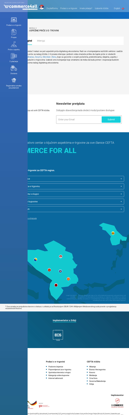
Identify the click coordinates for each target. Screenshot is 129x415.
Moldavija (93, 360)
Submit (111, 119)
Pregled (28, 40)
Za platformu (51, 9)
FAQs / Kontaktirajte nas (17, 363)
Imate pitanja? (85, 9)
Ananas (31, 57)
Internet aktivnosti (18, 194)
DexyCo (38, 57)
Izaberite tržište (101, 9)
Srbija (91, 369)
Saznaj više (13, 118)
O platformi (12, 351)
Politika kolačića (14, 360)
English (118, 9)
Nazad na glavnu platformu (14, 2)
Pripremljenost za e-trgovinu (84, 179)
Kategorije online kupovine (83, 186)
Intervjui (41, 40)
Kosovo (92, 357)
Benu (54, 57)
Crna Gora (93, 363)
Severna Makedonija (97, 366)
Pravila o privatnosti (15, 357)
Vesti (10, 354)
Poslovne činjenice (18, 179)
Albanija (92, 351)
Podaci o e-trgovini (68, 9)
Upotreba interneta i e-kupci (23, 186)
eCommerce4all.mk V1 (17, 366)
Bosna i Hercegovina (97, 354)
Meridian (46, 57)
